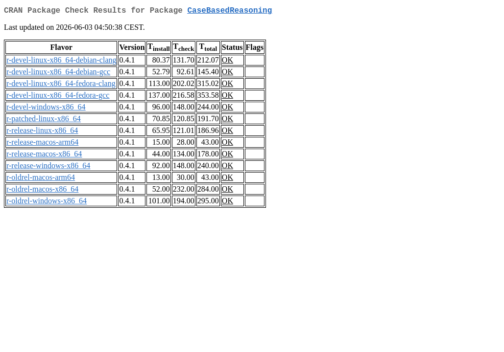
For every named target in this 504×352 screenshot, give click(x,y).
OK (227, 62)
